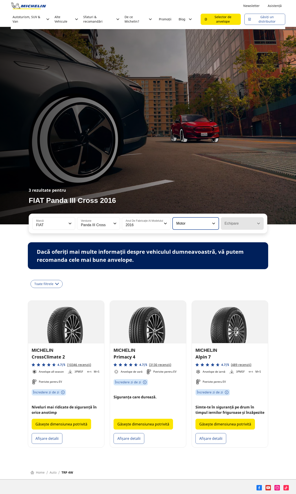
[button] (69, 223)
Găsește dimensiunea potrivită (61, 424)
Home (38, 472)
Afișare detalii (47, 438)
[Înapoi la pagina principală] (29, 6)
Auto (53, 472)
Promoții (165, 19)
